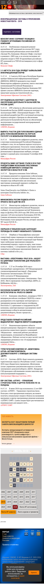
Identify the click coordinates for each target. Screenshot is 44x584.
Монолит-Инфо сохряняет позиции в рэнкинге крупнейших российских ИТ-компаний (18, 41)
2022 (27, 502)
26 (21, 480)
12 (21, 469)
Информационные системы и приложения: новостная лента (26, 13)
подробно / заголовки (12, 32)
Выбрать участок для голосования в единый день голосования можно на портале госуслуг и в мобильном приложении (21, 134)
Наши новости (7, 536)
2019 (9, 502)
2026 (15, 507)
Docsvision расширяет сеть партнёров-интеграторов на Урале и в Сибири (18, 291)
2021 (21, 502)
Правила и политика (10, 545)
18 (18, 475)
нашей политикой (17, 577)
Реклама (5, 540)
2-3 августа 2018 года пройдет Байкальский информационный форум (21, 71)
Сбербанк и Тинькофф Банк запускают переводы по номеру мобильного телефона (21, 230)
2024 (3, 507)
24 (14, 480)
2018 (3, 502)
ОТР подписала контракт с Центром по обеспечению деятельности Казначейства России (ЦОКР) (20, 102)
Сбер (2, 254)
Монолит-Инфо (7, 66)
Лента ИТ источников (27, 507)
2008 (15, 492)
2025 (9, 507)
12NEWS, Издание (8, 127)
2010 (27, 492)
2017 (33, 497)
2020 (15, 502)
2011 (33, 492)
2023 (33, 502)
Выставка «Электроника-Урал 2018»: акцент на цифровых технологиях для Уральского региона (21, 260)
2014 (15, 497)
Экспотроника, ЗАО (8, 285)
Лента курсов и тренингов (28, 512)
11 (18, 469)
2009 (21, 492)
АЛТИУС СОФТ (6, 405)
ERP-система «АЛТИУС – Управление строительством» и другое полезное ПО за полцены (20, 383)
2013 (9, 497)
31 (14, 485)
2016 (27, 497)
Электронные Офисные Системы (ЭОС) (16, 95)
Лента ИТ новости (8, 512)
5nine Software (6, 195)
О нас (4, 534)
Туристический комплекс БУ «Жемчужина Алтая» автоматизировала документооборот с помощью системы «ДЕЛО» (20, 352)
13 (25, 469)
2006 (3, 492)
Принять (34, 572)
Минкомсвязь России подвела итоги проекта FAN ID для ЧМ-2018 (18, 201)
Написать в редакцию (11, 538)
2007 (9, 492)
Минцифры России (8, 158)
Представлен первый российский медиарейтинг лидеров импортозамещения (21, 321)
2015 (21, 497)
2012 (3, 497)
